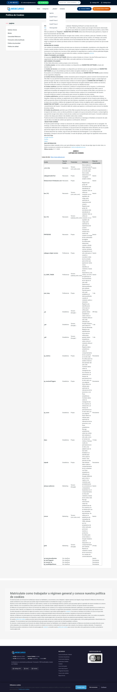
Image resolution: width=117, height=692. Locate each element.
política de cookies (20, 619)
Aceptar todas (81, 687)
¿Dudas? (55, 9)
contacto (68, 611)
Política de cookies (24, 689)
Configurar (103, 687)
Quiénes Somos (12, 30)
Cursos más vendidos (63, 673)
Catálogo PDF (17, 668)
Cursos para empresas (63, 659)
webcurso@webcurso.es (78, 147)
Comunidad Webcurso (14, 36)
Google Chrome (48, 137)
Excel (26, 668)
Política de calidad (13, 46)
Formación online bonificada (16, 40)
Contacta (62, 9)
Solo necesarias (93, 687)
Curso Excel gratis (62, 666)
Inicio (38, 9)
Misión (10, 33)
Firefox (46, 139)
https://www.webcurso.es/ (51, 28)
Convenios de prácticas (63, 657)
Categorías (46, 9)
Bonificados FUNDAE (63, 661)
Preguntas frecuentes (63, 670)
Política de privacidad (14, 43)
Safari (46, 141)
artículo (92, 53)
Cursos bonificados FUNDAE (65, 654)
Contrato (34, 668)
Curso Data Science (63, 668)
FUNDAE (60, 664)
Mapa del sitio (61, 675)
